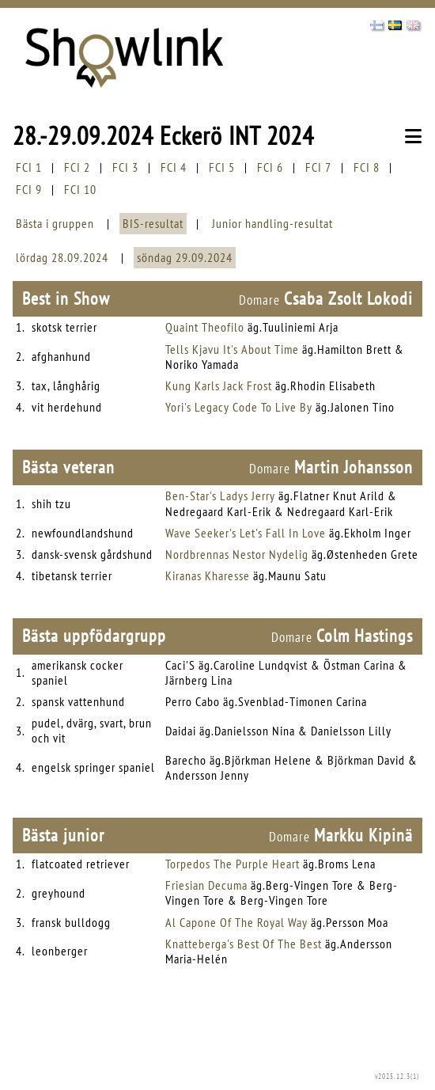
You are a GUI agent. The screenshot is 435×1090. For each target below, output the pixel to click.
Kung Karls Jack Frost (218, 385)
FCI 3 (125, 167)
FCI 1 (29, 167)
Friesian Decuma (206, 885)
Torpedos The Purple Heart (232, 864)
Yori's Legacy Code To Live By (238, 407)
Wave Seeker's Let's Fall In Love (245, 533)
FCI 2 (77, 167)
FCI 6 (270, 167)
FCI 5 (222, 167)
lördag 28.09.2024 (62, 257)
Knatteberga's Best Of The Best (243, 943)
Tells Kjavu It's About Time (232, 349)
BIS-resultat (153, 223)
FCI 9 (29, 189)
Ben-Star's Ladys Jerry (220, 495)
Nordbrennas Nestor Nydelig (236, 554)
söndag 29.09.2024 (185, 257)
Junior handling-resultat (272, 223)
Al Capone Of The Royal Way (236, 922)
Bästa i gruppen (55, 223)
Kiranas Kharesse (207, 575)
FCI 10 (80, 189)
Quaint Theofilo (204, 327)
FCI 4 (174, 167)
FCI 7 (318, 167)
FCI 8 (367, 167)
